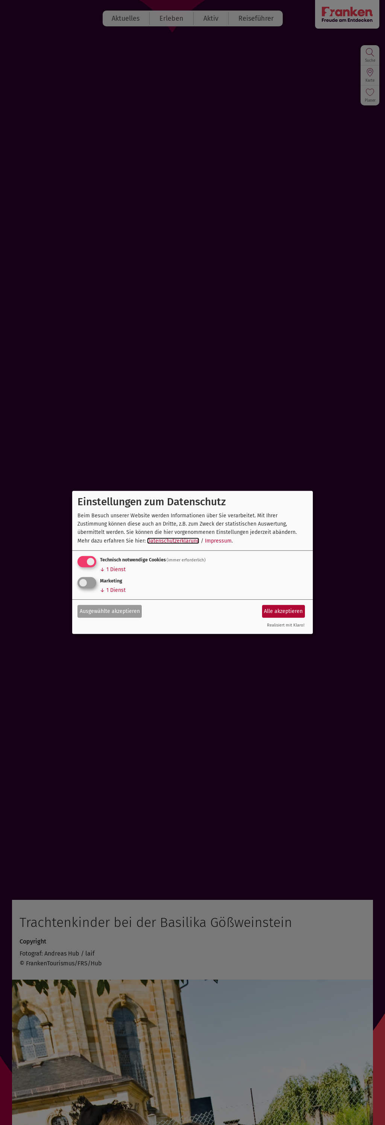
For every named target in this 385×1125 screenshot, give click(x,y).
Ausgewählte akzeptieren (110, 611)
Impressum (218, 541)
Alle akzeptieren (283, 611)
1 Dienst (113, 569)
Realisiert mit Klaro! (286, 625)
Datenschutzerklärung (173, 541)
